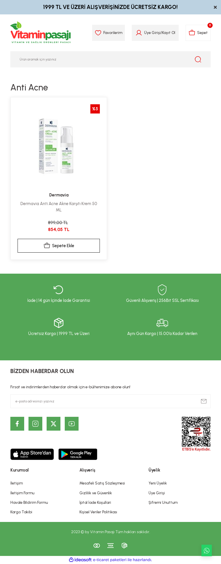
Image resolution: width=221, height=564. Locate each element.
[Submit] (203, 401)
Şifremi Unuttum (163, 502)
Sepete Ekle (58, 245)
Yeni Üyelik (157, 483)
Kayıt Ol (168, 32)
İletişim (16, 483)
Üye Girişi (156, 493)
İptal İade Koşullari (95, 502)
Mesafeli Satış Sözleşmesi (102, 483)
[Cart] (198, 33)
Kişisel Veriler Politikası (98, 512)
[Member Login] (138, 32)
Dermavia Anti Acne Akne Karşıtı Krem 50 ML (58, 207)
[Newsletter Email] (110, 401)
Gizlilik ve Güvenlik (95, 493)
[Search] (110, 59)
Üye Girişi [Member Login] (152, 32)
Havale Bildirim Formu (29, 502)
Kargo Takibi (21, 512)
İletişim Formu (22, 493)
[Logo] (40, 32)
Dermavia (58, 195)
